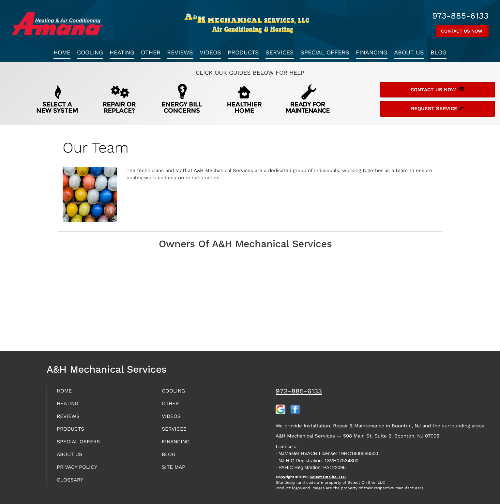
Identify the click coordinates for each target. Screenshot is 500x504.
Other (150, 52)
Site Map (175, 471)
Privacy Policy (79, 471)
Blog (439, 52)
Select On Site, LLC (328, 477)
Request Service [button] (437, 108)
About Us (409, 52)
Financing (371, 52)
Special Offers (324, 52)
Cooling (90, 52)
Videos (210, 52)
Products (243, 52)
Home (61, 52)
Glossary (72, 484)
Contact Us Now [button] (462, 31)
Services (279, 52)
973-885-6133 (299, 391)
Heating (122, 52)
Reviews (180, 52)
